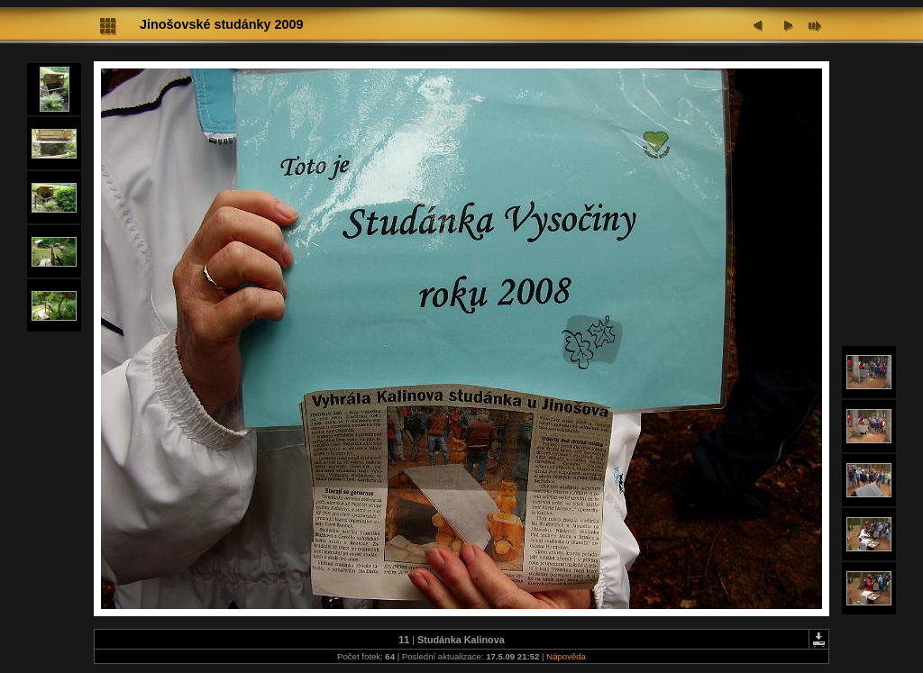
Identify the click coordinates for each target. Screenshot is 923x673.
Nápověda (566, 656)
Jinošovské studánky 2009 (222, 24)
